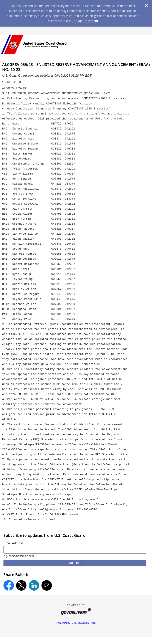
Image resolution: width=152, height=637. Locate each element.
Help (93, 623)
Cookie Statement (85, 21)
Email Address (13, 543)
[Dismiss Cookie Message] (146, 5)
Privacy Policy (63, 623)
